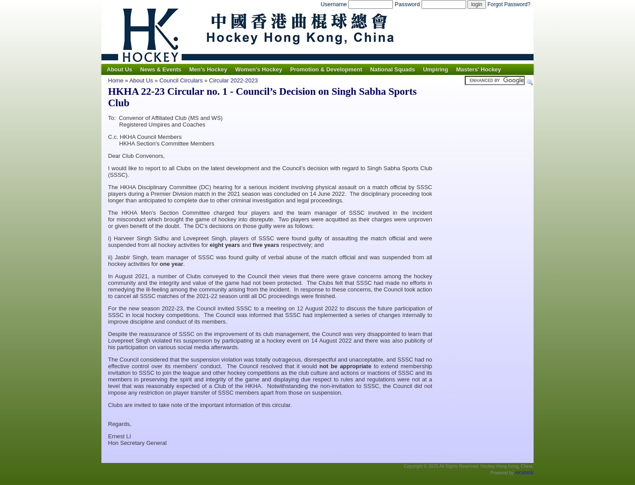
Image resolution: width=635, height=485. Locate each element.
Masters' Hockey (478, 69)
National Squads (392, 69)
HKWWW (524, 472)
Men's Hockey (208, 69)
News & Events (160, 69)
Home (115, 80)
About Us (119, 69)
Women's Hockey (258, 69)
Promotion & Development (326, 69)
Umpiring (435, 69)
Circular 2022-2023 (233, 80)
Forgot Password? (508, 4)
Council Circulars (180, 80)
